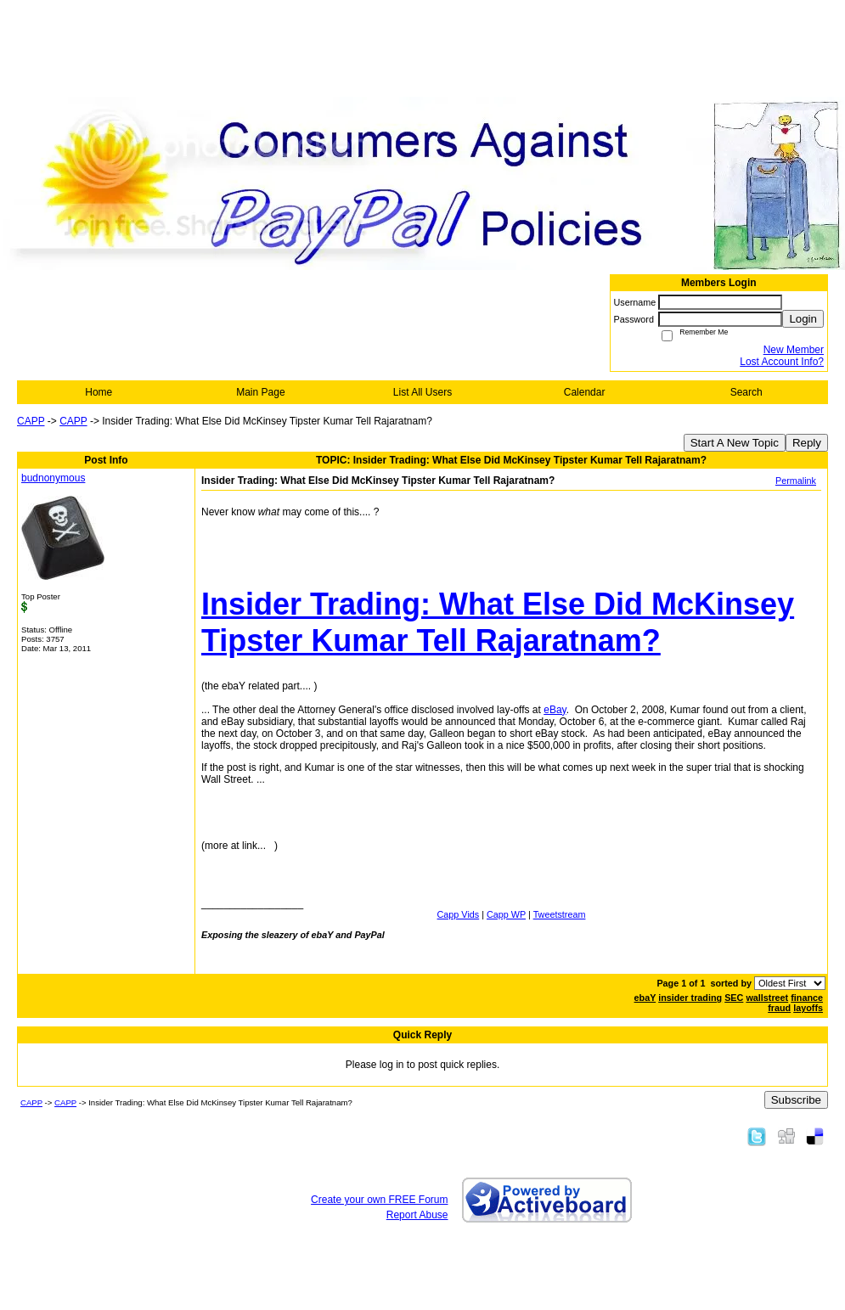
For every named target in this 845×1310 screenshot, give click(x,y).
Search (746, 392)
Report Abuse (417, 1215)
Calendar (585, 392)
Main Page (260, 392)
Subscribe (796, 1100)
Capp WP (506, 914)
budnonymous (53, 478)
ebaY (645, 997)
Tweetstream (559, 914)
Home (98, 392)
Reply (806, 442)
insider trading (690, 997)
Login (803, 318)
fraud (779, 1008)
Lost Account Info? (782, 362)
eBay (555, 710)
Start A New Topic (734, 442)
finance (807, 997)
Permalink (795, 480)
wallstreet (767, 997)
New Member (793, 350)
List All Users (422, 392)
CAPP (30, 421)
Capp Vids (458, 914)
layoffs (808, 1008)
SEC (733, 997)
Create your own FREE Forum (379, 1200)
